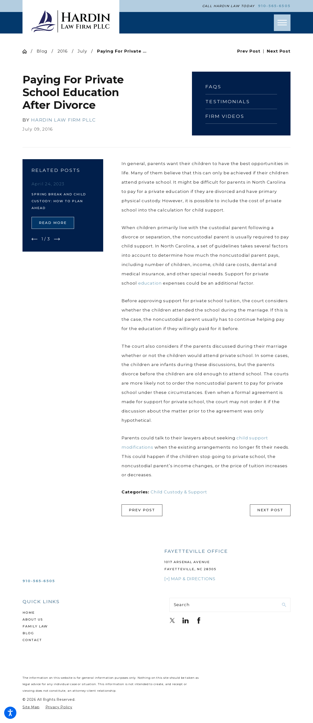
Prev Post (142, 510)
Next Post (270, 510)
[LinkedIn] (185, 620)
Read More (53, 223)
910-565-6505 (274, 6)
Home (28, 612)
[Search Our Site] (284, 605)
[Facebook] (199, 620)
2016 (62, 51)
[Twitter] (172, 620)
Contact (32, 640)
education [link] (150, 283)
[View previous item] (34, 239)
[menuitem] (83, 612)
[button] (10, 713)
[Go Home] (26, 51)
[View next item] (57, 239)
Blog (42, 51)
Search (182, 604)
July (82, 51)
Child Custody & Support (179, 491)
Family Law (35, 626)
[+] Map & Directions (189, 578)
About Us (32, 619)
